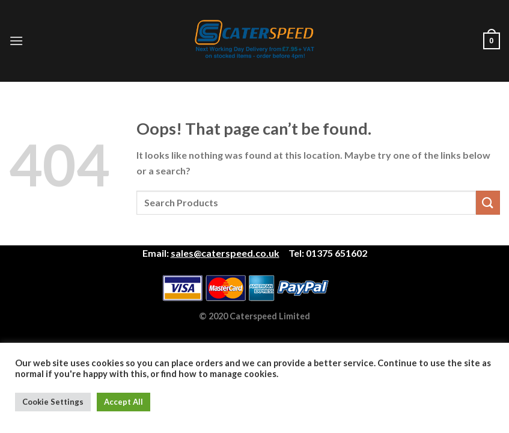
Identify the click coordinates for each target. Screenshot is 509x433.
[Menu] (16, 40)
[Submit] (488, 202)
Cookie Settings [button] (53, 402)
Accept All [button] (123, 402)
